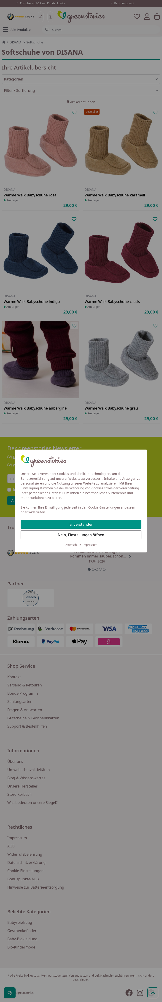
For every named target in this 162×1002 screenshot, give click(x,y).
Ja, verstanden (81, 524)
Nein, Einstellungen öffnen (81, 534)
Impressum (90, 545)
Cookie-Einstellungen (104, 507)
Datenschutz (73, 545)
